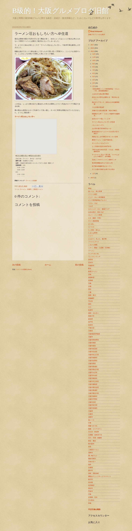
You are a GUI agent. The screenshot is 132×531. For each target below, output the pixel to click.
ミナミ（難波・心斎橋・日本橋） (99, 248)
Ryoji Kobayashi (96, 31)
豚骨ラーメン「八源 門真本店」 (103, 140)
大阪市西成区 (92, 366)
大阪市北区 (92, 402)
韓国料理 (91, 277)
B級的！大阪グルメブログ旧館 (60, 11)
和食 (89, 503)
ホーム (48, 265)
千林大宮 (91, 328)
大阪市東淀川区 (93, 393)
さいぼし (91, 224)
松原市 (90, 310)
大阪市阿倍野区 (93, 340)
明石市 (90, 488)
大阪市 (90, 337)
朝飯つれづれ (92, 426)
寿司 (89, 304)
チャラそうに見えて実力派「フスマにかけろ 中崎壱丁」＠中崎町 (105, 155)
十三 (89, 307)
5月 (93, 76)
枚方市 (90, 479)
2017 (92, 45)
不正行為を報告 (94, 509)
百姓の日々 (92, 461)
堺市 (89, 289)
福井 (89, 464)
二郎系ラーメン (37, 189)
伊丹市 (90, 259)
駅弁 (89, 268)
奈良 (89, 447)
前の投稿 (79, 265)
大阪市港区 (92, 346)
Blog (89, 188)
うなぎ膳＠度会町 (98, 107)
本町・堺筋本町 (93, 473)
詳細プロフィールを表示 (96, 34)
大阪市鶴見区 (92, 378)
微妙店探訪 (92, 458)
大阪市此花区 (92, 349)
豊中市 (90, 470)
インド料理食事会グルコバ (97, 200)
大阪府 (90, 411)
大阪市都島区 (92, 384)
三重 (89, 292)
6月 (93, 73)
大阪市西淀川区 (93, 369)
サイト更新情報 (93, 221)
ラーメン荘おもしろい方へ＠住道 (103, 122)
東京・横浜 (92, 441)
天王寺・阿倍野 (93, 432)
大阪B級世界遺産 (94, 334)
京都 (89, 286)
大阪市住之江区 (93, 355)
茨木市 (90, 262)
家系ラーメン (92, 271)
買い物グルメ (92, 456)
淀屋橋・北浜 (92, 497)
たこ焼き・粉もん (94, 230)
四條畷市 (91, 298)
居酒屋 (90, 280)
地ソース (91, 420)
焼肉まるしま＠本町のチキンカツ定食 (105, 137)
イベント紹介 (92, 194)
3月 (93, 83)
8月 (93, 67)
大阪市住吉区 (92, 351)
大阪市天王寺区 (93, 381)
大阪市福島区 (92, 396)
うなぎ (90, 206)
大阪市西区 (92, 363)
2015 (92, 51)
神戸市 (90, 322)
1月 (93, 173)
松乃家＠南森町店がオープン (102, 166)
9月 (93, 64)
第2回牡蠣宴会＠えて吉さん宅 (102, 163)
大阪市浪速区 (92, 408)
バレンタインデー (98, 125)
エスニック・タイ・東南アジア (99, 209)
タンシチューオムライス (100, 143)
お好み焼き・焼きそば (95, 212)
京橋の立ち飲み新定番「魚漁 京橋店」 (105, 110)
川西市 (90, 331)
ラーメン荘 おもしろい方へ (25, 116)
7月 (93, 70)
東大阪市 (91, 444)
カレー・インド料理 (95, 215)
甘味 (89, 274)
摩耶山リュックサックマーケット (99, 476)
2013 (92, 178)
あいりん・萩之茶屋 (95, 191)
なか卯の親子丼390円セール (101, 128)
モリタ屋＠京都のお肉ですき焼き (103, 169)
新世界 (90, 319)
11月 (94, 57)
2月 (93, 86)
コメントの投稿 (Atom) (24, 269)
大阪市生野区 (92, 360)
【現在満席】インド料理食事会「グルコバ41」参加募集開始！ (105, 90)
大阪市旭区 (92, 343)
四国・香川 (92, 295)
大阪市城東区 (92, 357)
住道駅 (35, 180)
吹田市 (90, 325)
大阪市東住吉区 (93, 387)
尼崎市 (90, 452)
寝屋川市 (91, 316)
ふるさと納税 (92, 245)
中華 (89, 423)
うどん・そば (92, 203)
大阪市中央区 (92, 375)
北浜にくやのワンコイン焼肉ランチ (104, 160)
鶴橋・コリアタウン (95, 429)
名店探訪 (91, 485)
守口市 (90, 301)
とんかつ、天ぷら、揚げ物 (97, 239)
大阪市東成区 (92, 390)
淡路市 (90, 417)
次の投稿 (16, 265)
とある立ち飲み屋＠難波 (100, 94)
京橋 (89, 283)
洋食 (89, 494)
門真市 (90, 491)
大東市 (29, 189)
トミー (90, 236)
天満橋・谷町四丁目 (95, 435)
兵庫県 (90, 467)
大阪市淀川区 (92, 405)
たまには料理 (92, 233)
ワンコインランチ (94, 256)
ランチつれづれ (93, 254)
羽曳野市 (91, 265)
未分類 (90, 482)
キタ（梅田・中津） (95, 218)
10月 (94, 60)
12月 (94, 54)
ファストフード (93, 242)
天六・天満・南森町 (95, 438)
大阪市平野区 (92, 399)
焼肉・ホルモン (93, 313)
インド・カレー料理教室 (96, 197)
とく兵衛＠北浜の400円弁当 (101, 146)
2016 (92, 48)
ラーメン (28, 180)
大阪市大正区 (92, 372)
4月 (93, 80)
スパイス (91, 227)
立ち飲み (91, 500)
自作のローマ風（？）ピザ (101, 119)
